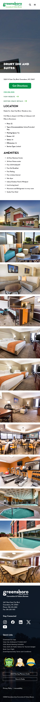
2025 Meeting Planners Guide (20, 674)
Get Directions (20, 85)
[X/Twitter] (29, 622)
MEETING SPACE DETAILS (13, 101)
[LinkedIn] (21, 622)
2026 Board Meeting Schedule (13, 644)
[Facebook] (13, 622)
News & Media (20, 679)
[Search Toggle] (30, 4)
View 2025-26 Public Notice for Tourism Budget (19, 647)
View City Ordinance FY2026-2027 (15, 642)
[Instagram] (5, 622)
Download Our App (9, 639)
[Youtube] (5, 627)
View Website (9, 97)
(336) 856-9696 (9, 92)
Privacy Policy (7, 688)
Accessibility (18, 688)
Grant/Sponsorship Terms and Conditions (17, 651)
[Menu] (35, 4)
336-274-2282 (12, 607)
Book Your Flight (8, 649)
